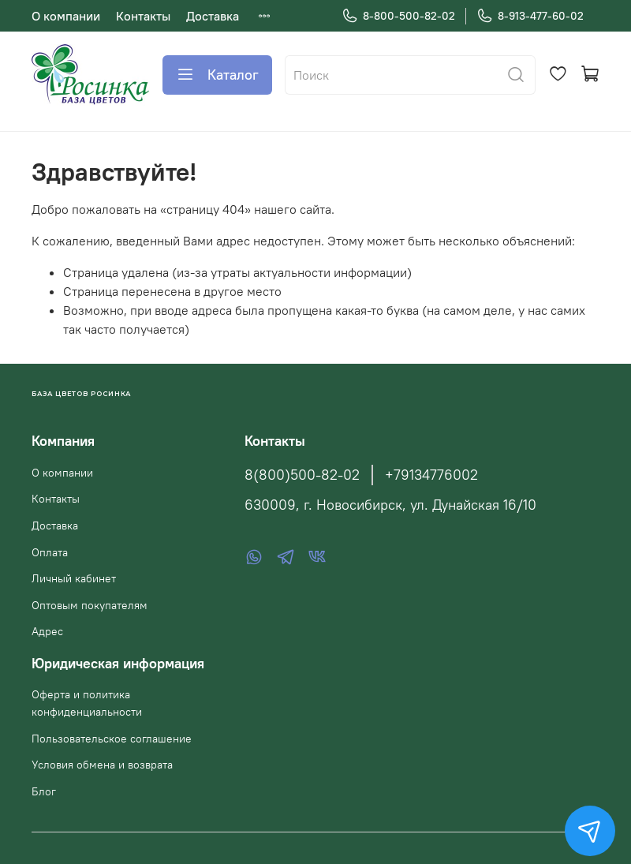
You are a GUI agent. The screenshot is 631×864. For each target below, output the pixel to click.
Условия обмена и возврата (102, 764)
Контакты (143, 16)
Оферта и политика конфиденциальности (87, 703)
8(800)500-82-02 (302, 475)
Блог (44, 791)
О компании (66, 16)
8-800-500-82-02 (398, 16)
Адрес (47, 631)
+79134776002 (431, 475)
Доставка (212, 16)
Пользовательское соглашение (112, 738)
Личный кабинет (74, 578)
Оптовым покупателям (89, 605)
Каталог (217, 74)
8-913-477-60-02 (530, 16)
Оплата (50, 552)
